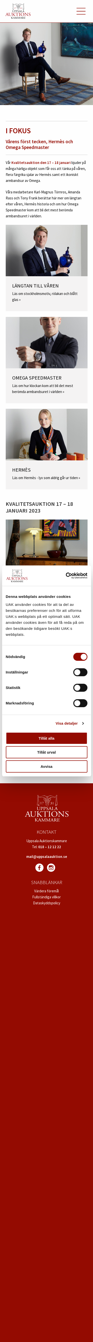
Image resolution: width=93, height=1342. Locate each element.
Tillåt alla (47, 738)
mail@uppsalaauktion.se (46, 856)
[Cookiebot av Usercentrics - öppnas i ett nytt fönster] (66, 575)
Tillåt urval (46, 752)
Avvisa (47, 766)
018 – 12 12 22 (49, 846)
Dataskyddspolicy (46, 903)
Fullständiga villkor (46, 897)
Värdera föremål (46, 891)
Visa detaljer (67, 723)
